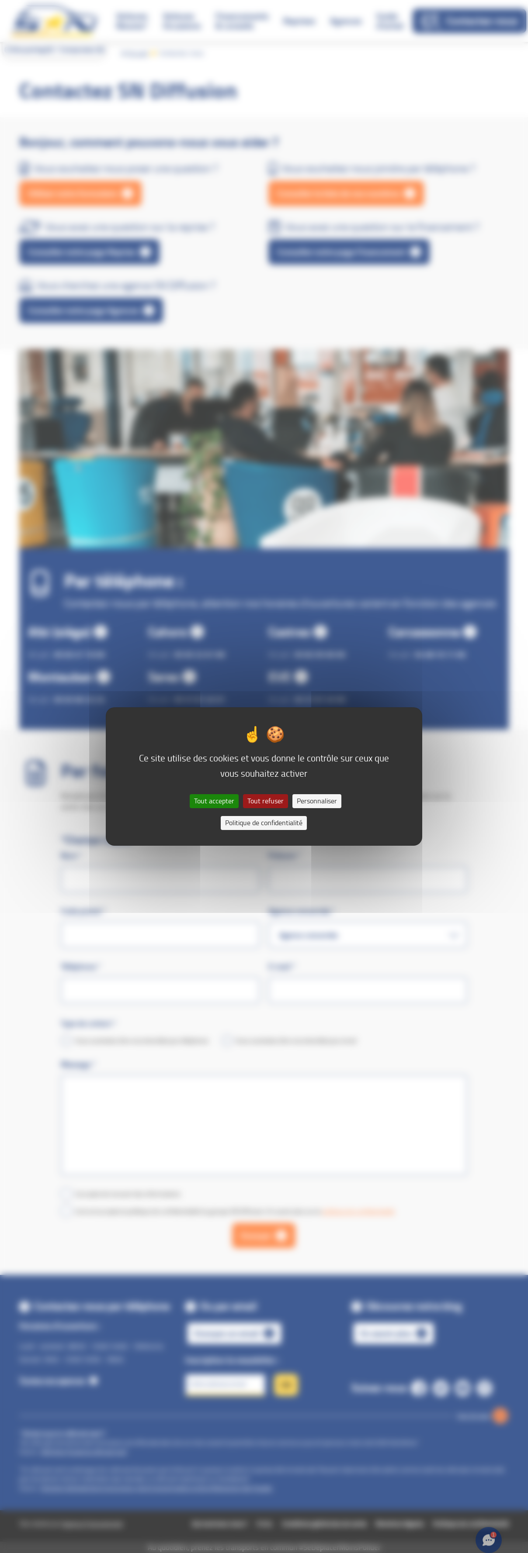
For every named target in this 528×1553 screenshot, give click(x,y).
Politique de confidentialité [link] (263, 823)
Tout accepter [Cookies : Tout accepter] (214, 801)
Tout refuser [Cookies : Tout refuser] (265, 801)
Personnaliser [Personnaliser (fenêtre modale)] (317, 801)
